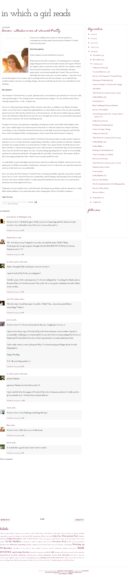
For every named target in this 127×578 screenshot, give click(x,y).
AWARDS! (97, 89)
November (97, 60)
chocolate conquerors (37, 552)
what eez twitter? (71, 558)
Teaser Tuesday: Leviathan (103, 155)
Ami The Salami (13, 299)
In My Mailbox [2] (99, 142)
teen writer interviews (55, 558)
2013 (93, 38)
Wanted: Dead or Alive (101, 167)
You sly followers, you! (101, 72)
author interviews (69, 548)
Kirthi (9, 443)
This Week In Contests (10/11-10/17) (107, 163)
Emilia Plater (12, 238)
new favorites (64, 555)
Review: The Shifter (100, 110)
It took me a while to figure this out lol (36, 542)
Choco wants (4, 533)
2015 (93, 34)
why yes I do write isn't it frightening (46, 560)
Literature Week (59, 541)
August (96, 202)
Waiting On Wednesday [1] (103, 150)
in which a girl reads (35, 13)
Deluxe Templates (75, 572)
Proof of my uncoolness (75, 542)
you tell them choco (67, 560)
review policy (98, 171)
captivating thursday (21, 552)
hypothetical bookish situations (13, 555)
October (96, 64)
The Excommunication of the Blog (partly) (109, 184)
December (97, 55)
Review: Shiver (98, 192)
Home (42, 519)
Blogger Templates (52, 572)
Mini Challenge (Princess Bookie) (105, 105)
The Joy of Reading (65, 545)
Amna (9, 408)
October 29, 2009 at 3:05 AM (15, 418)
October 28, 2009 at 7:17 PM (15, 292)
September (97, 198)
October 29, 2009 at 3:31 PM (15, 453)
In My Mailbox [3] (99, 97)
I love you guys (44, 539)
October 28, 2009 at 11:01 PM (16, 400)
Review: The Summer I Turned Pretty (31, 31)
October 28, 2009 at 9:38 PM (15, 366)
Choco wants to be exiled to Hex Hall (24, 533)
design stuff (59, 552)
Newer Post (5, 520)
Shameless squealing (17, 545)
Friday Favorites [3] (100, 68)
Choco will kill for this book (49, 533)
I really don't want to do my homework (64, 539)
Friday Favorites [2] (100, 121)
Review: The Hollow (100, 180)
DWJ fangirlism (35, 536)
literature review (50, 555)
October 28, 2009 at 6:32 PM (15, 230)
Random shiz (4, 545)
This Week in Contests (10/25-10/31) (107, 93)
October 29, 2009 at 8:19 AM (15, 435)
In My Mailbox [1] (99, 176)
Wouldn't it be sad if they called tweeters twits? (33, 548)
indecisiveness (32, 555)
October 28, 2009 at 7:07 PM (15, 254)
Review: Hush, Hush (100, 188)
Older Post (79, 520)
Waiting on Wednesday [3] (103, 80)
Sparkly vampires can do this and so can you (42, 545)
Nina (8, 425)
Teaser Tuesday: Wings (102, 129)
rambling (42, 558)
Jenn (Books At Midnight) (17, 217)
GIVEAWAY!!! (98, 101)
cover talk (49, 552)
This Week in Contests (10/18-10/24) (107, 138)
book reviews (13, 204)
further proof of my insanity (74, 552)
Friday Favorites (14, 538)
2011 (93, 43)
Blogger (85, 571)
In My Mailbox (13, 541)
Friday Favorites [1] (100, 133)
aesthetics (58, 548)
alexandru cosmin (65, 574)
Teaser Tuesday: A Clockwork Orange (107, 84)
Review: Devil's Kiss (100, 159)
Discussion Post (70, 536)
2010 (93, 47)
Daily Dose (57, 536)
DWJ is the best (46, 536)
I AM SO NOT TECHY (30, 539)
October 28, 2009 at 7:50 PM (15, 313)
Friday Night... (98, 146)
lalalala (40, 555)
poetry (36, 558)
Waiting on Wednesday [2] (103, 125)
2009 (93, 51)
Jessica (9, 320)
